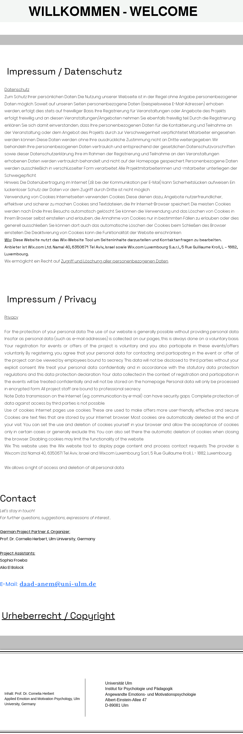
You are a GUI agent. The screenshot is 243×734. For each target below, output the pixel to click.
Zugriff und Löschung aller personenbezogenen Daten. (114, 261)
